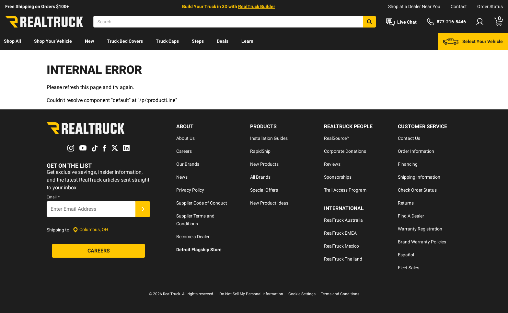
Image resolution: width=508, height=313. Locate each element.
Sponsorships (338, 177)
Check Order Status (417, 190)
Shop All (12, 41)
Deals (222, 41)
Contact (459, 6)
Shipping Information (419, 177)
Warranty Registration (420, 228)
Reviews (332, 164)
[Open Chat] (401, 22)
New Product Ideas (269, 203)
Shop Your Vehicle (53, 41)
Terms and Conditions (340, 294)
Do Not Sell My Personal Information (251, 294)
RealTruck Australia (343, 220)
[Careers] (98, 251)
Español (406, 254)
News (182, 177)
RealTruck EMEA (340, 233)
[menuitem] (12, 41)
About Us (185, 138)
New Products (264, 164)
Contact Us (409, 138)
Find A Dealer (411, 215)
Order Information (416, 151)
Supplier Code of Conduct (201, 203)
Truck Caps (167, 41)
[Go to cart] (498, 21)
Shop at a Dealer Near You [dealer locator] (414, 6)
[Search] (234, 22)
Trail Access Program (345, 190)
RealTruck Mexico (341, 246)
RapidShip (260, 151)
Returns (406, 203)
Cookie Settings (302, 294)
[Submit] (142, 209)
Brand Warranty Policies (422, 241)
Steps (198, 41)
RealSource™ (337, 138)
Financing (408, 164)
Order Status (490, 6)
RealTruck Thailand (343, 259)
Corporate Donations (345, 151)
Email (53, 197)
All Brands (260, 177)
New (89, 41)
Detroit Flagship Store (199, 249)
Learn (247, 41)
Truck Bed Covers (125, 41)
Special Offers (264, 190)
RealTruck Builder (256, 6)
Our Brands (187, 164)
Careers (184, 151)
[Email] (91, 209)
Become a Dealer (193, 236)
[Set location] (90, 229)
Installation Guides (269, 138)
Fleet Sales (408, 267)
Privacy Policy (190, 190)
